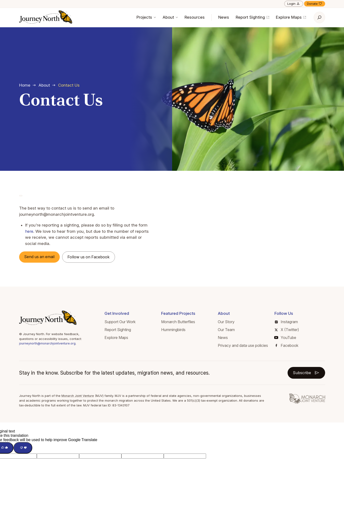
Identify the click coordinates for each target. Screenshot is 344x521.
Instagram (286, 322)
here (29, 231)
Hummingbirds (173, 330)
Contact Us (69, 85)
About (170, 17)
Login (293, 4)
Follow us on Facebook (93, 257)
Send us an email (41, 257)
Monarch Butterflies (178, 322)
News (223, 17)
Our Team (226, 330)
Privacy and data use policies (243, 346)
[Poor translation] (25, 449)
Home (24, 85)
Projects (146, 17)
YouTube (285, 338)
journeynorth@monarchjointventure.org (48, 344)
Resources (195, 17)
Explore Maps (291, 17)
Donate (314, 4)
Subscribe (305, 373)
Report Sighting (252, 17)
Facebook (287, 346)
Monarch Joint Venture (78, 397)
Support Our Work (120, 322)
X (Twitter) (287, 330)
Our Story (226, 322)
